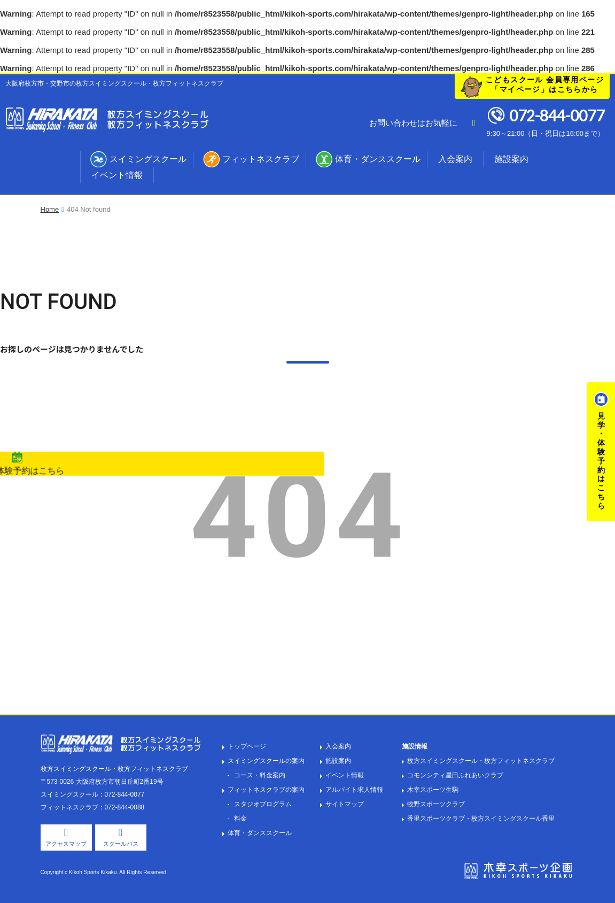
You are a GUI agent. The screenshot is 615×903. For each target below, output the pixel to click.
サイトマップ (344, 804)
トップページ (247, 746)
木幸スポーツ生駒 (432, 789)
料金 (240, 818)
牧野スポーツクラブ (436, 804)
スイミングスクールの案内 (266, 761)
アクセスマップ (66, 843)
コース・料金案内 (259, 775)
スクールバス (120, 843)
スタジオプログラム (263, 804)
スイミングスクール (148, 159)
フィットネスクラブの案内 (266, 789)
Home (50, 209)
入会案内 (455, 159)
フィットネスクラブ (260, 159)
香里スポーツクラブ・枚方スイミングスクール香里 (481, 818)
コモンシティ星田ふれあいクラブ (455, 775)
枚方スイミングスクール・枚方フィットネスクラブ (481, 761)
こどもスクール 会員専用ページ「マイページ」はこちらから (545, 84)
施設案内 (511, 159)
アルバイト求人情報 (354, 789)
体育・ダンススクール (378, 159)
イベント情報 (117, 175)
